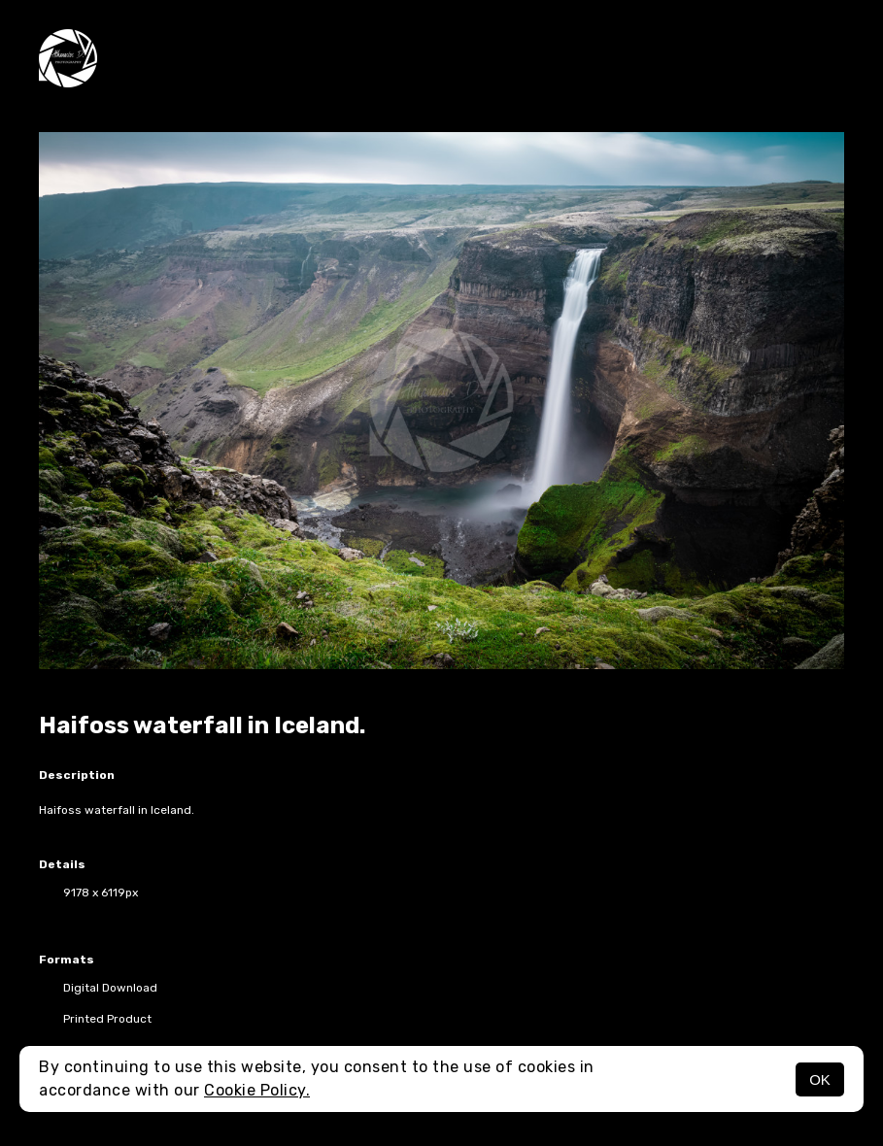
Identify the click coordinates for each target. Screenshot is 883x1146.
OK (820, 1079)
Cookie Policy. (257, 1090)
